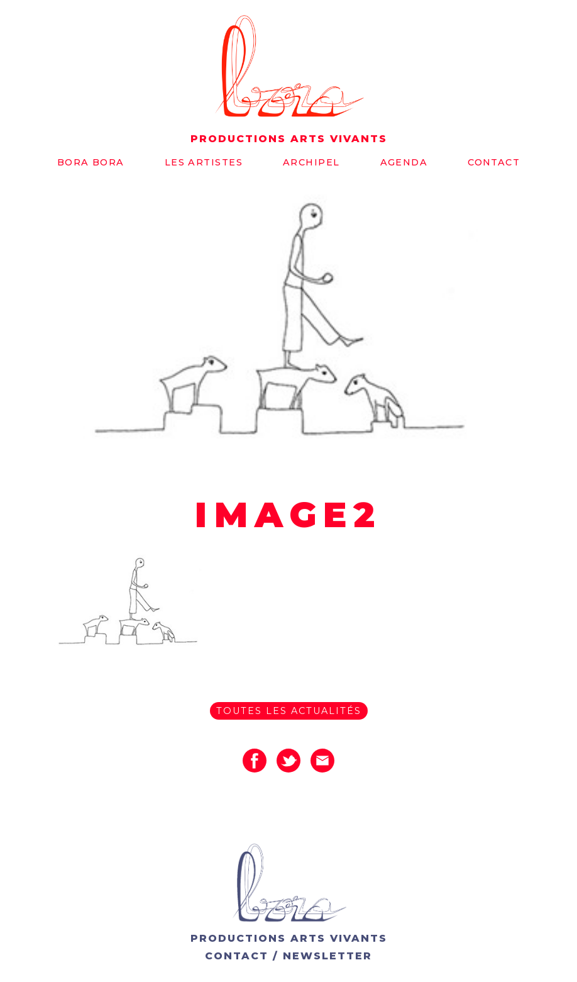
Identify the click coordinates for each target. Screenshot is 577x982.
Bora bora (90, 162)
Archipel (311, 162)
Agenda (404, 162)
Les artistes (204, 162)
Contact (494, 162)
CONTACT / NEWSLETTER (288, 956)
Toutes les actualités (288, 711)
